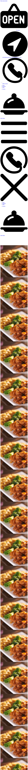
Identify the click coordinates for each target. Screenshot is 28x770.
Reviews (3, 206)
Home (3, 85)
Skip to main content (3, 0)
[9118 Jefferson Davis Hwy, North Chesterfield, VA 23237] (11, 57)
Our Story (4, 86)
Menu (3, 87)
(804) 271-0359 (5, 83)
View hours (18, 30)
